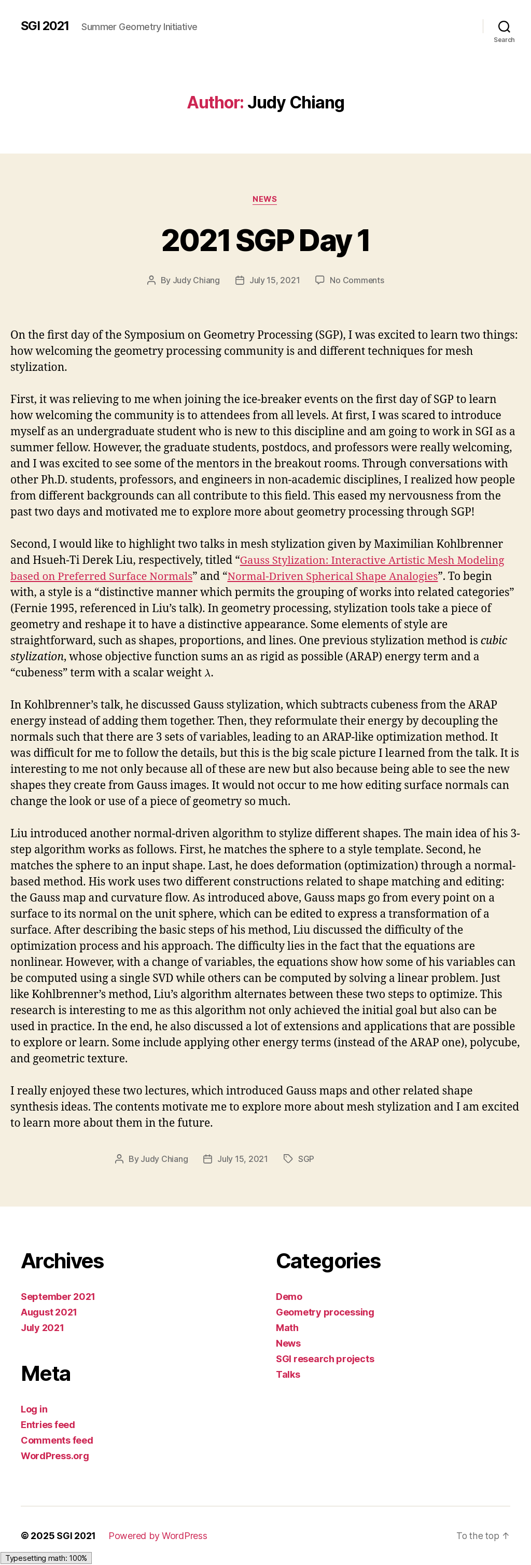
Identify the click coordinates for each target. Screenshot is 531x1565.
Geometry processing (325, 1312)
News (265, 199)
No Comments (357, 280)
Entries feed (48, 1424)
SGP (306, 1159)
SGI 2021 (46, 26)
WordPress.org (55, 1455)
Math (287, 1327)
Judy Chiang (195, 280)
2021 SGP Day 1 (266, 239)
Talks (288, 1374)
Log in (34, 1409)
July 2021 (42, 1327)
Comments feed (57, 1440)
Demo (289, 1296)
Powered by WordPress (158, 1535)
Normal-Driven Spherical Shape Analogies (341, 577)
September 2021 (58, 1296)
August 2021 (49, 1312)
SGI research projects (325, 1358)
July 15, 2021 (274, 280)
